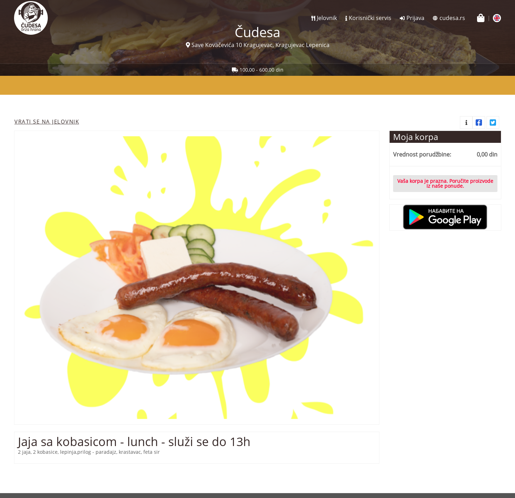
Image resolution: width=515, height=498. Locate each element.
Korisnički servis (370, 18)
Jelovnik (327, 18)
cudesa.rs (452, 18)
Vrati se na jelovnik (46, 121)
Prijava (415, 18)
